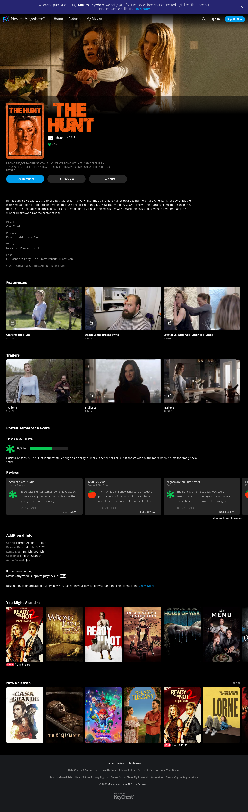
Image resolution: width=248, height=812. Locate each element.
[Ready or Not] (103, 635)
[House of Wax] (182, 635)
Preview (66, 179)
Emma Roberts (49, 259)
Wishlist (108, 179)
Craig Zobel (13, 226)
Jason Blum (33, 237)
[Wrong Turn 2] (64, 635)
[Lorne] (221, 715)
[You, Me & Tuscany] (142, 715)
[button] (44, 308)
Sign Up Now (234, 19)
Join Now (143, 9)
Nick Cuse (12, 248)
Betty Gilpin (31, 259)
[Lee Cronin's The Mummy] (64, 715)
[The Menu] (221, 635)
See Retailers (25, 179)
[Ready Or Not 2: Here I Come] (24, 637)
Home (58, 18)
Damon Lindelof (15, 237)
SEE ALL (237, 683)
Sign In (215, 19)
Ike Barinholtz (14, 259)
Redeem (75, 18)
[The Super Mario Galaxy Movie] (103, 715)
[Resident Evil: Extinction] (142, 635)
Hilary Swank (66, 259)
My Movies (94, 18)
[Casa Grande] (24, 715)
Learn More (146, 585)
